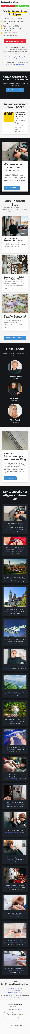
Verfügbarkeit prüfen (15, 90)
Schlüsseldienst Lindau (12, 832)
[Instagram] (11, 1021)
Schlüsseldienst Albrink (15, 997)
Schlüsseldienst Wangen (11, 779)
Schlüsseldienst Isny (12, 721)
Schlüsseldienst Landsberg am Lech (14, 942)
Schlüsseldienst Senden (15, 988)
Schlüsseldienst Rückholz (15, 990)
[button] (28, 2)
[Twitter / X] (15, 1021)
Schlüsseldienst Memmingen (12, 529)
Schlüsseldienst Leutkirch (12, 804)
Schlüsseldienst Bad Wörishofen (13, 915)
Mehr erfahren (12, 187)
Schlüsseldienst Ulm (11, 887)
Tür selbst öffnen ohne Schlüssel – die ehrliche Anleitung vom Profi (13, 240)
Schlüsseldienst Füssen (11, 859)
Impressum (14, 1018)
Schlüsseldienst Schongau (16, 970)
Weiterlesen (8, 250)
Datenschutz (22, 1018)
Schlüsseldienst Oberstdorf (13, 694)
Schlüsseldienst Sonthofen (15, 643)
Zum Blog (11, 478)
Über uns (7, 1018)
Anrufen (8, 6)
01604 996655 (20, 64)
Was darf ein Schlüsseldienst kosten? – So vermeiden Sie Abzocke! (15, 318)
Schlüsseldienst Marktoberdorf (13, 579)
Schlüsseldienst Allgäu (9, 2)
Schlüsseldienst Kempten (11, 611)
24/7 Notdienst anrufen (15, 41)
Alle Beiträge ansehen (15, 337)
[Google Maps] (18, 1021)
